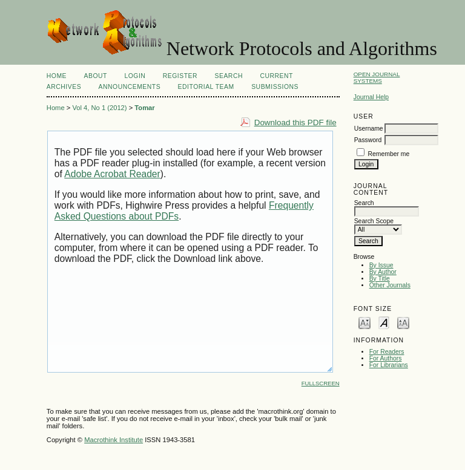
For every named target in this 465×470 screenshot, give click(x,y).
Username (368, 128)
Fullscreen (321, 383)
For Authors (385, 358)
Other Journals (390, 285)
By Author (383, 272)
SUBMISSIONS (274, 86)
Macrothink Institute (113, 439)
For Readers (386, 351)
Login (134, 76)
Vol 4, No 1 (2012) (99, 107)
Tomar (144, 107)
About (95, 76)
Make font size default (384, 322)
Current (276, 76)
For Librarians (388, 365)
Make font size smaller (364, 322)
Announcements (130, 86)
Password (368, 140)
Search (229, 76)
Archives (64, 86)
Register (180, 76)
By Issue (381, 265)
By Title (379, 278)
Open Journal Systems (377, 77)
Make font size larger (403, 322)
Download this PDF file (295, 122)
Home (57, 76)
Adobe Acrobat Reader (112, 174)
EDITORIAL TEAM (206, 86)
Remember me (389, 154)
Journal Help (371, 97)
